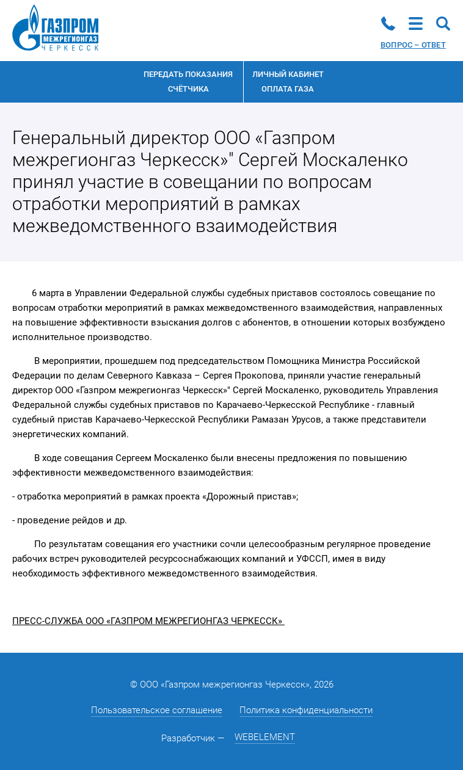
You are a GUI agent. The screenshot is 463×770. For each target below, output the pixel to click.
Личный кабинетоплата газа (288, 81)
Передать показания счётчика (188, 81)
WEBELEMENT (265, 737)
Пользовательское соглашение (156, 710)
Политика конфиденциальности (306, 710)
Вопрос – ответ (413, 44)
